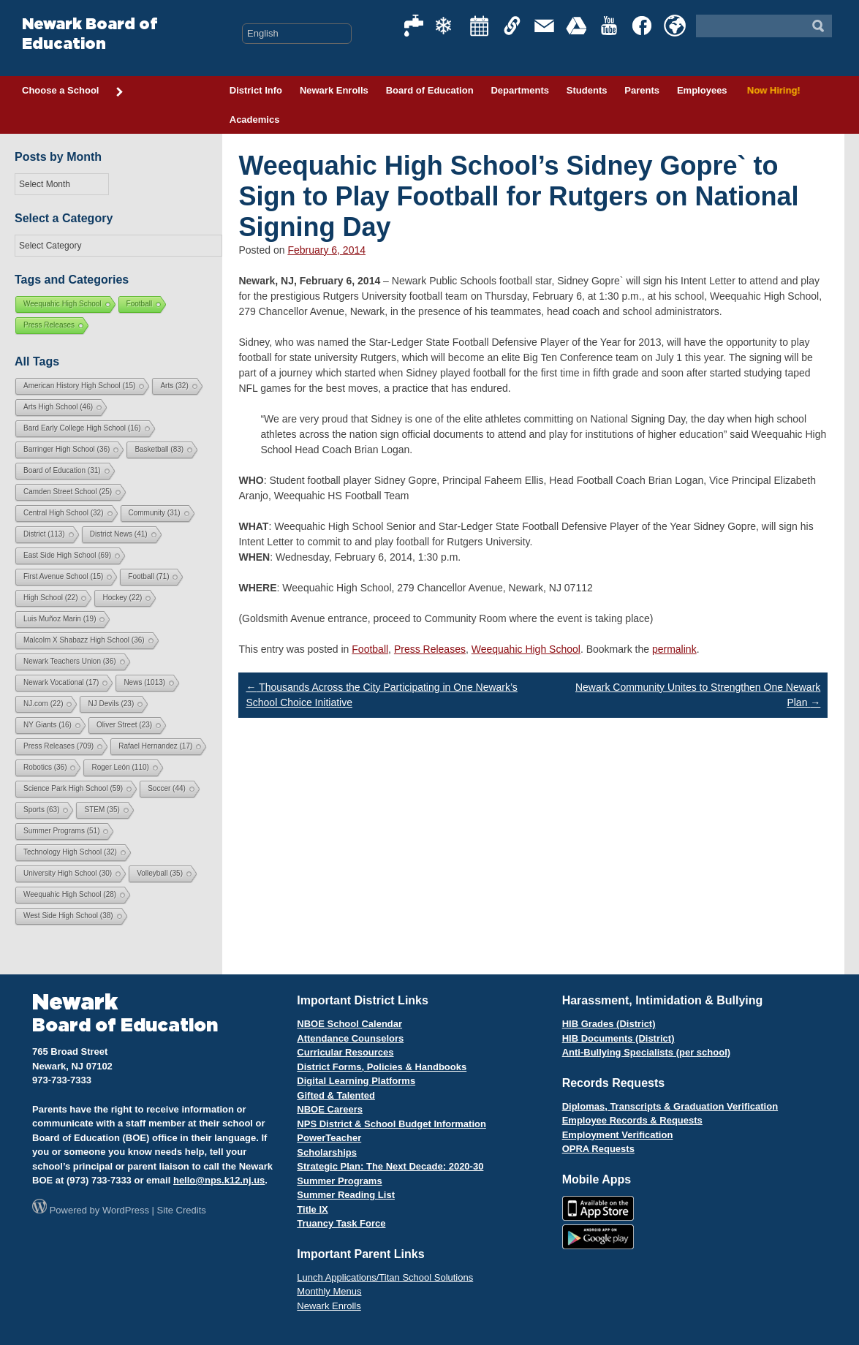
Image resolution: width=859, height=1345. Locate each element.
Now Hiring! (771, 90)
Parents (641, 90)
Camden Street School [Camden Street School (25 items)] (67, 492)
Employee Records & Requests (632, 1120)
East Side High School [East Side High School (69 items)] (67, 555)
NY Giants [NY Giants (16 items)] (47, 725)
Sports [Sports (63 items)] (41, 810)
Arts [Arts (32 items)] (174, 386)
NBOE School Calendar (349, 1023)
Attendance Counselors (350, 1038)
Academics (255, 119)
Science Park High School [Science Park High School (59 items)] (73, 788)
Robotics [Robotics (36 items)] (45, 767)
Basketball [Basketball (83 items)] (159, 449)
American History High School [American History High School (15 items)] (79, 386)
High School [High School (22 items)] (50, 598)
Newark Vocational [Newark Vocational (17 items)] (61, 682)
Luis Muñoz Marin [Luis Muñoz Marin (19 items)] (59, 619)
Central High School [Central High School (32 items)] (63, 513)
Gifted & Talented (336, 1095)
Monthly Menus (329, 1291)
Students (587, 90)
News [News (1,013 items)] (144, 682)
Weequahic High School (526, 649)
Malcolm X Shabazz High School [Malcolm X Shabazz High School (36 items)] (84, 640)
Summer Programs (339, 1180)
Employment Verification (617, 1134)
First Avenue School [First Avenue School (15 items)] (63, 576)
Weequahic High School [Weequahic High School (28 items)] (69, 894)
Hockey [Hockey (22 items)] (122, 598)
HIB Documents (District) (618, 1038)
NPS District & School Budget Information (391, 1123)
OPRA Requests (598, 1148)
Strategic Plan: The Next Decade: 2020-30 (390, 1166)
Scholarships (327, 1152)
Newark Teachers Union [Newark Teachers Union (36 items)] (69, 661)
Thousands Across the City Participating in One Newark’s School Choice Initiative (381, 694)
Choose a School (73, 91)
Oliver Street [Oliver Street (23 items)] (124, 725)
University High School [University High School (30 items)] (67, 873)
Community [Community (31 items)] (155, 513)
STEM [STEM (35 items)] (101, 810)
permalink (674, 649)
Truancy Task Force (341, 1223)
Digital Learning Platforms (356, 1080)
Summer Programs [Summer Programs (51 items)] (61, 831)
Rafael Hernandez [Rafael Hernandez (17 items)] (155, 746)
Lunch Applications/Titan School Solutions (385, 1277)
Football (370, 649)
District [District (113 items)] (44, 534)
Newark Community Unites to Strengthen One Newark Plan (697, 694)
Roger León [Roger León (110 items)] (119, 767)
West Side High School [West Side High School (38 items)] (68, 916)
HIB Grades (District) (609, 1023)
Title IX (312, 1209)
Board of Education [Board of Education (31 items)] (62, 470)
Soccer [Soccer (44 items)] (167, 788)
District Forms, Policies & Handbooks (381, 1066)
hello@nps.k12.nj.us (219, 1180)
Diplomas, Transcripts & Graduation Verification (670, 1106)
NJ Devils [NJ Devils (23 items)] (111, 704)
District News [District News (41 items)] (119, 534)
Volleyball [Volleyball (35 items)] (160, 873)
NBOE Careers (330, 1109)
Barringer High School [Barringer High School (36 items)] (66, 449)
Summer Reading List (346, 1194)
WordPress (125, 1210)
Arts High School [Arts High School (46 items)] (58, 407)
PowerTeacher (329, 1137)
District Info (256, 90)
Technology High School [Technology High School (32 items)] (70, 852)
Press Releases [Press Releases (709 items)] (58, 746)
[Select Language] (297, 33)
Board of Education (430, 90)
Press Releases (430, 649)
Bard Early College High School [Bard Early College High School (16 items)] (82, 428)
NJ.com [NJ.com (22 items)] (43, 704)
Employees (702, 90)
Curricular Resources (345, 1052)
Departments (519, 90)
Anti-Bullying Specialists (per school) (646, 1052)
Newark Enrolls (334, 90)
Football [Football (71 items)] (148, 576)
